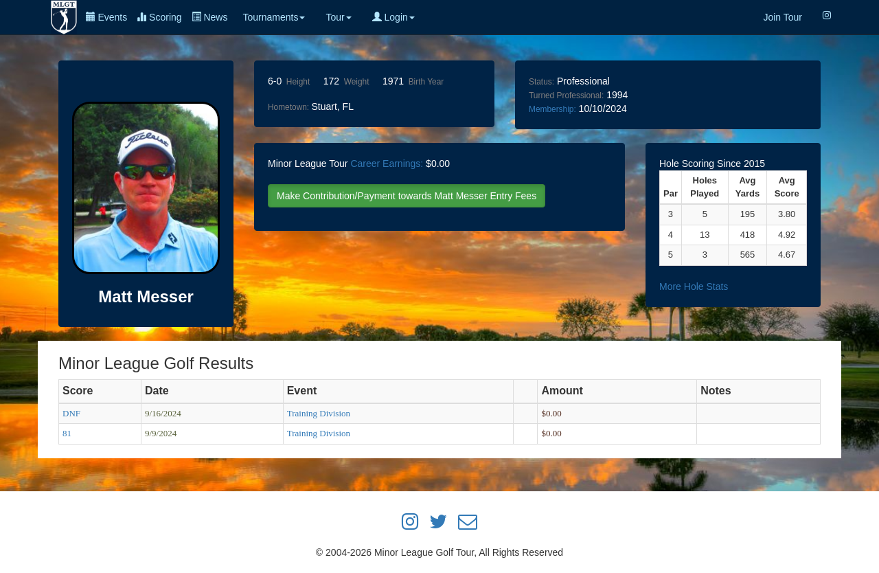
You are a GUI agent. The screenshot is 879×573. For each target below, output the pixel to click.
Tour (338, 17)
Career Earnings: (386, 163)
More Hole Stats (693, 286)
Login (393, 17)
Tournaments (273, 17)
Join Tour (782, 17)
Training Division (318, 413)
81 (66, 433)
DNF (71, 413)
